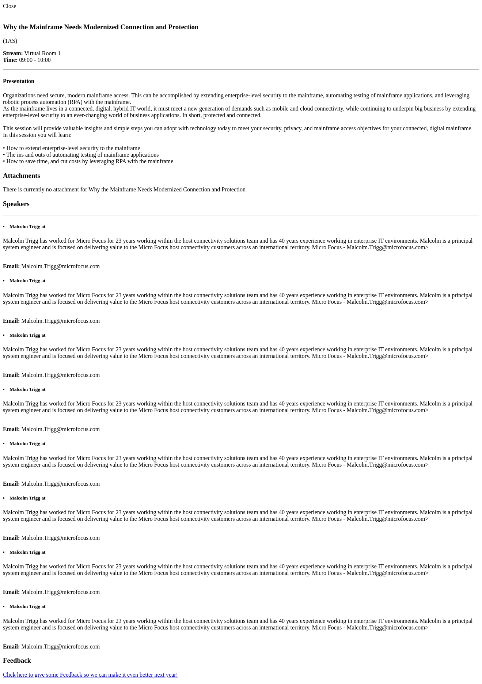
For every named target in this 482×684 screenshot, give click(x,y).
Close (9, 6)
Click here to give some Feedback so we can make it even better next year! (90, 675)
